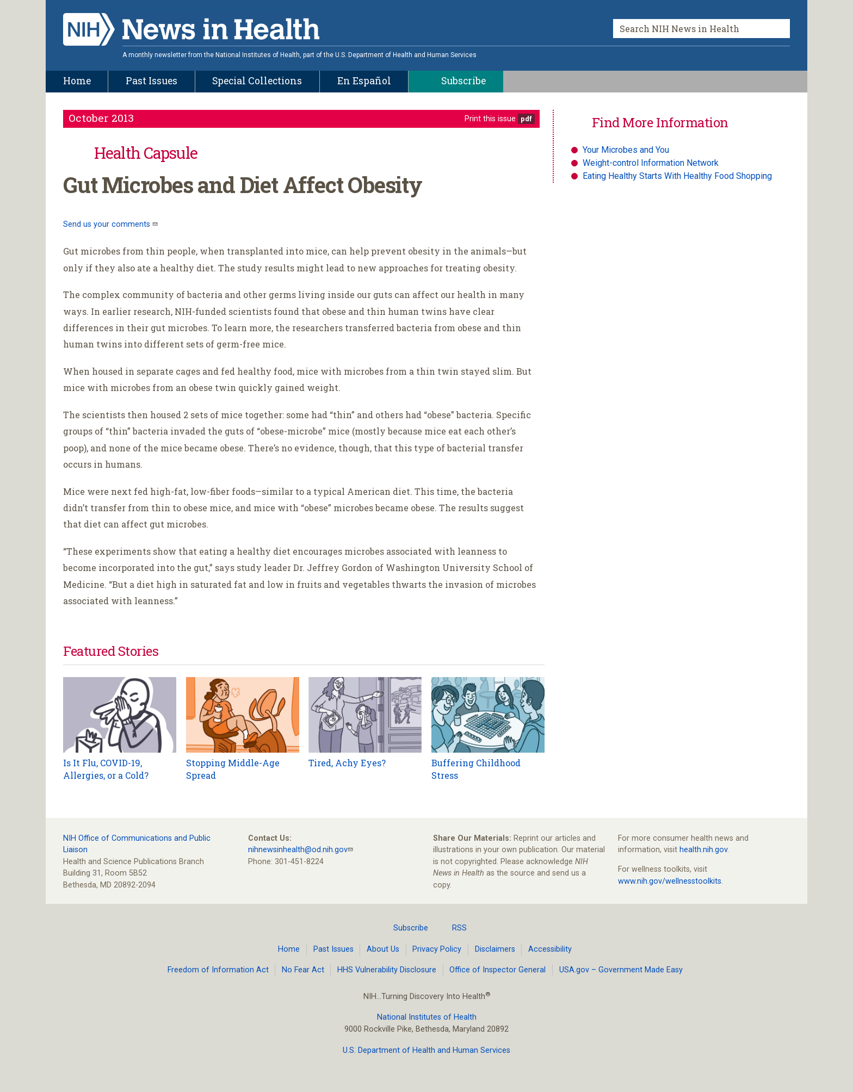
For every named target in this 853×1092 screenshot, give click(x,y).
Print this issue (490, 118)
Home (289, 949)
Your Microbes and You (626, 150)
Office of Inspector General (497, 970)
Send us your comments (107, 224)
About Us (383, 949)
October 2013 (101, 118)
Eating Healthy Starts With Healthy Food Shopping (677, 176)
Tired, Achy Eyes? (347, 762)
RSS (453, 927)
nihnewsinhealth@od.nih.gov (298, 849)
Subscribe (404, 927)
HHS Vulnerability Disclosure (386, 970)
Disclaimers (495, 949)
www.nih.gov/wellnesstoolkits (669, 881)
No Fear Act (303, 970)
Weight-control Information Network (651, 163)
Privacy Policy (436, 949)
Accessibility (550, 949)
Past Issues (333, 949)
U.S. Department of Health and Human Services (426, 1050)
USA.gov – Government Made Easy (621, 970)
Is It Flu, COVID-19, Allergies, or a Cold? (106, 768)
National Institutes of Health (427, 1017)
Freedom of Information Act (218, 970)
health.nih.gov (703, 849)
